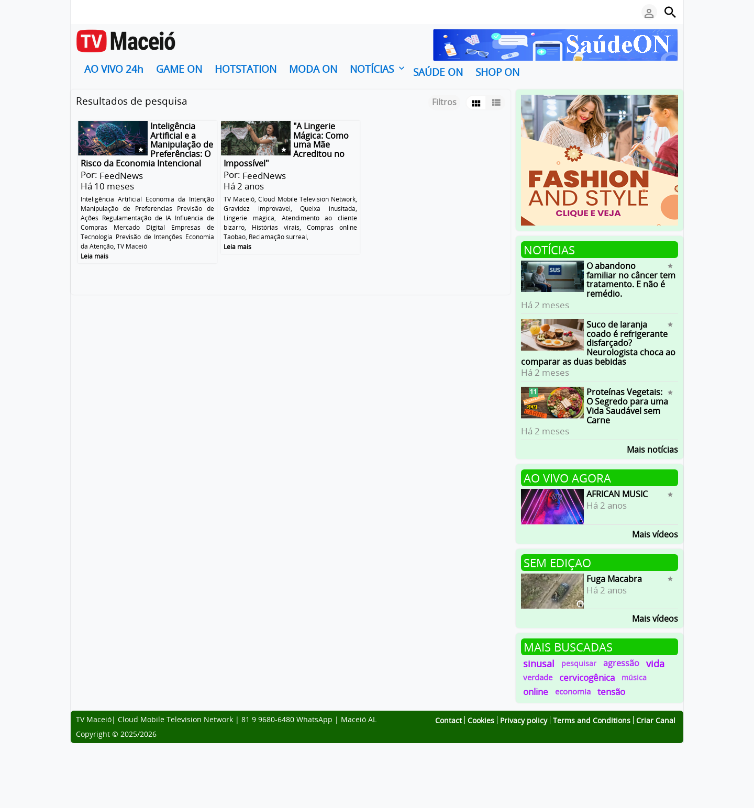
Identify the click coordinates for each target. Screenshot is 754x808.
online (535, 692)
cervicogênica (587, 677)
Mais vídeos (655, 533)
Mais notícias (652, 449)
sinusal (539, 663)
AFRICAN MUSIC (617, 494)
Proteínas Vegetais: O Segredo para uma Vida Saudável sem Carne (627, 405)
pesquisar (578, 663)
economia (573, 691)
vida (655, 663)
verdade (537, 677)
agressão (621, 663)
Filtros (444, 102)
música (634, 677)
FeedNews (121, 176)
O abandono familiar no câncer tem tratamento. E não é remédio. (630, 279)
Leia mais (94, 255)
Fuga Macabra (614, 579)
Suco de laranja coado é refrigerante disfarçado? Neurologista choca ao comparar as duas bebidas (598, 343)
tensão (611, 692)
